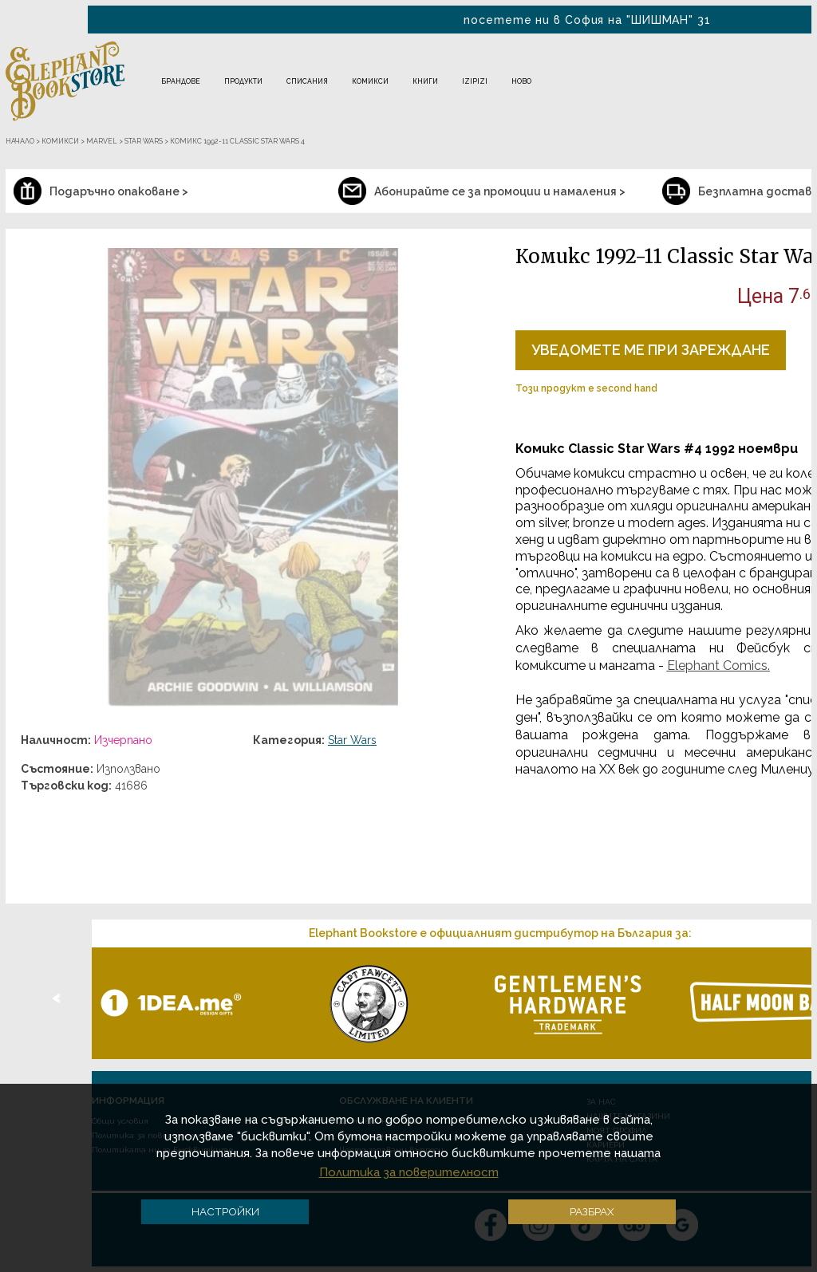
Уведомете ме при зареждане (650, 349)
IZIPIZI (474, 81)
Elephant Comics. (718, 665)
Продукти (243, 81)
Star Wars (352, 740)
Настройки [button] (225, 1211)
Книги (425, 81)
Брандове (180, 81)
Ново (521, 81)
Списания (307, 81)
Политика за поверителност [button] (409, 1172)
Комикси (370, 81)
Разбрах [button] (592, 1211)
